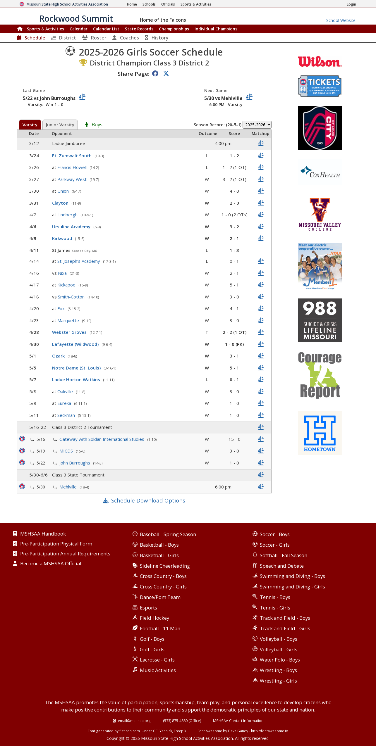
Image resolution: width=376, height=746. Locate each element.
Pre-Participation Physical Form (56, 544)
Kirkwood (62, 238)
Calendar (78, 29)
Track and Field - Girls (285, 628)
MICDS (66, 451)
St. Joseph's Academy (79, 261)
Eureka (64, 403)
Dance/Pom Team (160, 597)
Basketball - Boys (159, 544)
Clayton (61, 203)
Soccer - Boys (275, 534)
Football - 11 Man (160, 628)
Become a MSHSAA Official (50, 564)
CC (155, 730)
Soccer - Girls (275, 544)
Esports (148, 607)
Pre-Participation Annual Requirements (65, 554)
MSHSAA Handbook (43, 534)
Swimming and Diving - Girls (292, 586)
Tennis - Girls (275, 607)
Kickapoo (67, 285)
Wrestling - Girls (278, 680)
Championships (174, 29)
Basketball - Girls (159, 555)
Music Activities (158, 670)
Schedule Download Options (148, 500)
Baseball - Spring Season (168, 534)
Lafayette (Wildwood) (76, 344)
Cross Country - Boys (163, 576)
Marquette (68, 320)
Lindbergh (68, 214)
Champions (216, 29)
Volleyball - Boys (278, 639)
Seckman (66, 415)
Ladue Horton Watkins (76, 379)
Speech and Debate (282, 565)
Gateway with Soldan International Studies (102, 439)
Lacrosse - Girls (157, 659)
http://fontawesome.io (269, 730)
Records (139, 29)
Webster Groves (70, 332)
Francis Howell (72, 167)
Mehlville (68, 487)
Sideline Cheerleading (165, 565)
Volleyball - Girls (278, 649)
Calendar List (106, 29)
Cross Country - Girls (163, 586)
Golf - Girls (152, 649)
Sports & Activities (45, 29)
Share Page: (133, 73)
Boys (97, 125)
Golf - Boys (152, 639)
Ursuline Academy (72, 226)
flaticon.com (129, 730)
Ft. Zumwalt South (72, 155)
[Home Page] (132, 4)
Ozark (59, 356)
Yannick (165, 730)
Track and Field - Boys (285, 617)
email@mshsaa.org (134, 720)
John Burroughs (75, 463)
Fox (61, 308)
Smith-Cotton (72, 297)
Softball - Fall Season (283, 555)
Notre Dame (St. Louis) (77, 368)
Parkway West (72, 179)
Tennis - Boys (275, 597)
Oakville (65, 391)
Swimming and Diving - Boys (292, 576)
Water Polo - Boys (280, 659)
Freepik (180, 730)
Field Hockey (154, 617)
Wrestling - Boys (278, 670)
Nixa (63, 273)
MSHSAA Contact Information (238, 720)
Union (63, 191)
